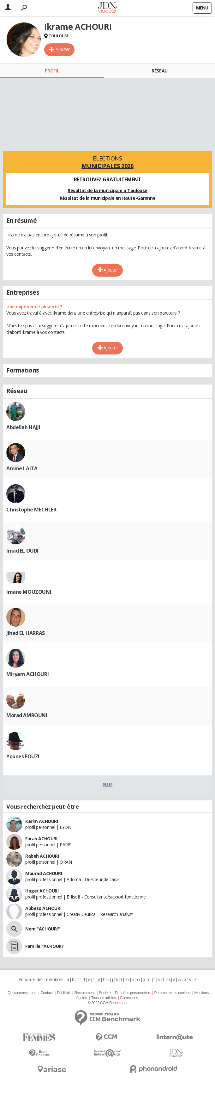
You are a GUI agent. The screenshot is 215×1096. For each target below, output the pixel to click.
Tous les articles (103, 998)
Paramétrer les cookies (172, 993)
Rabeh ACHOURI (42, 856)
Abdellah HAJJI (23, 427)
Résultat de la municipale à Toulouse (107, 190)
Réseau (159, 71)
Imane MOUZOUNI (28, 591)
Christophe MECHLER (31, 509)
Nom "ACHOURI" (42, 929)
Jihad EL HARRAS (25, 632)
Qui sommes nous (22, 993)
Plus (107, 784)
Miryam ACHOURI (27, 674)
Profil (52, 71)
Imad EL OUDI (22, 550)
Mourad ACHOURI (43, 873)
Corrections (129, 998)
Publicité (63, 993)
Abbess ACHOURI (43, 908)
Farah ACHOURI (41, 839)
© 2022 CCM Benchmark (107, 1003)
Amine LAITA (21, 468)
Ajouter (63, 49)
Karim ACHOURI (41, 821)
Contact (46, 993)
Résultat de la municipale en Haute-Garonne (107, 198)
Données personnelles (132, 993)
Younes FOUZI (22, 756)
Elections (107, 162)
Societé (104, 993)
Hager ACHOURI (42, 891)
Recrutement (84, 993)
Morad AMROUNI (26, 715)
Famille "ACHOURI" (45, 946)
